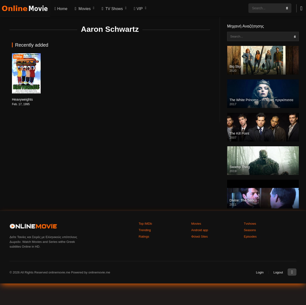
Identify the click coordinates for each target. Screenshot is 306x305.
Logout (278, 272)
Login (260, 272)
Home (60, 9)
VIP (138, 9)
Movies (82, 9)
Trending (145, 230)
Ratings (144, 236)
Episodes (250, 236)
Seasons (250, 230)
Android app (199, 230)
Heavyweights (22, 99)
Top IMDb (145, 223)
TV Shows (111, 9)
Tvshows (250, 223)
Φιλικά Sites (199, 236)
